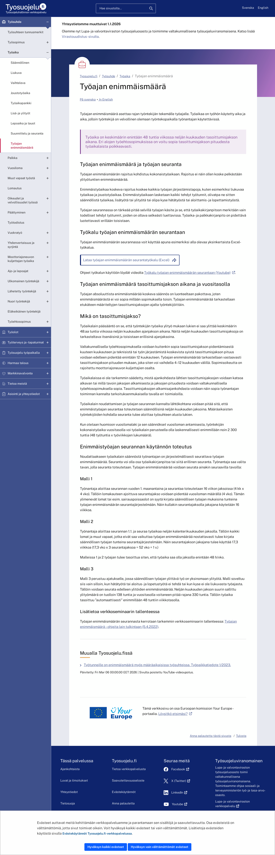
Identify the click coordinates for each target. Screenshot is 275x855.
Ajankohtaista (70, 769)
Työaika (13, 52)
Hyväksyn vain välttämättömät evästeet (159, 847)
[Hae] (151, 8)
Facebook (180, 769)
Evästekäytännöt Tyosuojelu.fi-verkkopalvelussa (97, 833)
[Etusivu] (25, 8)
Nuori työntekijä (19, 301)
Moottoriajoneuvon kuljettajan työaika (21, 259)
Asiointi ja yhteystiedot (24, 394)
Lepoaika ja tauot (23, 123)
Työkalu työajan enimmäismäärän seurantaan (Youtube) (189, 273)
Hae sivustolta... (110, 8)
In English (105, 99)
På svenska (88, 99)
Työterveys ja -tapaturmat (26, 342)
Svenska (248, 8)
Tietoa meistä (17, 383)
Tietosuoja (67, 803)
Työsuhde (14, 22)
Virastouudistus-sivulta (80, 37)
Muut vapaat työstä (21, 178)
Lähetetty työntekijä (22, 291)
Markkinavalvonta (20, 373)
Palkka (12, 158)
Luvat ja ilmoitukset (74, 780)
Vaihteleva (18, 83)
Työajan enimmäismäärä (22, 145)
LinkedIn (179, 792)
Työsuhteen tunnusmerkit (25, 32)
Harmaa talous (18, 363)
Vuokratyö (15, 233)
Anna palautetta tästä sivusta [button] (210, 736)
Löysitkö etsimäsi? (175, 714)
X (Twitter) (180, 781)
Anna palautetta (123, 803)
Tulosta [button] (241, 736)
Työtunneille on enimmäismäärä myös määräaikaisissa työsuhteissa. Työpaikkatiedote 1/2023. (157, 665)
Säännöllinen (20, 62)
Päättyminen (16, 212)
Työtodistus (16, 222)
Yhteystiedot (69, 792)
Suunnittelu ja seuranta (27, 133)
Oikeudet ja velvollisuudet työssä (23, 200)
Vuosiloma (15, 168)
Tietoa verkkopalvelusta (129, 769)
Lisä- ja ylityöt (20, 113)
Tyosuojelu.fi (88, 76)
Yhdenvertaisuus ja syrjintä (21, 245)
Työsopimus (16, 42)
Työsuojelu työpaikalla (24, 353)
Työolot (13, 332)
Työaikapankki (21, 103)
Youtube (179, 804)
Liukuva (16, 73)
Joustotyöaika (20, 93)
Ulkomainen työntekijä (23, 281)
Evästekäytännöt (124, 792)
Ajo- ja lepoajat (18, 271)
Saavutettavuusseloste (128, 780)
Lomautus (15, 188)
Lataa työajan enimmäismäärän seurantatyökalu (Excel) (126, 260)
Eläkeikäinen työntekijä (24, 311)
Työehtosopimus (19, 321)
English (263, 8)
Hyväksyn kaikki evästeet (105, 847)
